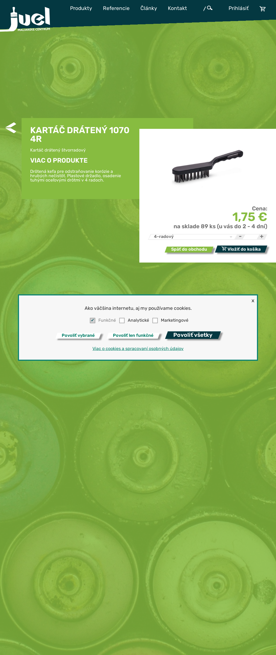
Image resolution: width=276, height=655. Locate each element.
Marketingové (174, 320)
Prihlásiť (239, 8)
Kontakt (177, 8)
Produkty (81, 8)
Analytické (138, 320)
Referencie (116, 8)
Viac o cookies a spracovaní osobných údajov (138, 349)
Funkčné (107, 320)
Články (148, 8)
